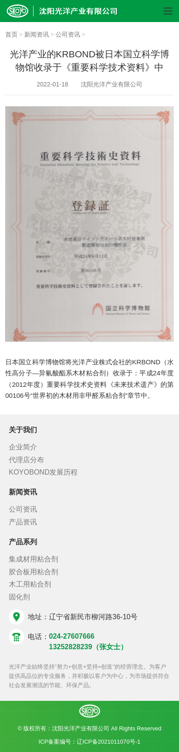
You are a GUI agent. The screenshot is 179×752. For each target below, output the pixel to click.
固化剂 (19, 597)
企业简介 (23, 447)
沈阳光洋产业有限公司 (111, 84)
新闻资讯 (36, 34)
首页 (12, 34)
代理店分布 (26, 460)
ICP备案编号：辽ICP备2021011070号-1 (89, 741)
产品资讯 (23, 522)
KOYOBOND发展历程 (43, 472)
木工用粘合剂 (30, 584)
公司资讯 (68, 34)
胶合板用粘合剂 (33, 572)
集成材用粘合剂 (33, 559)
